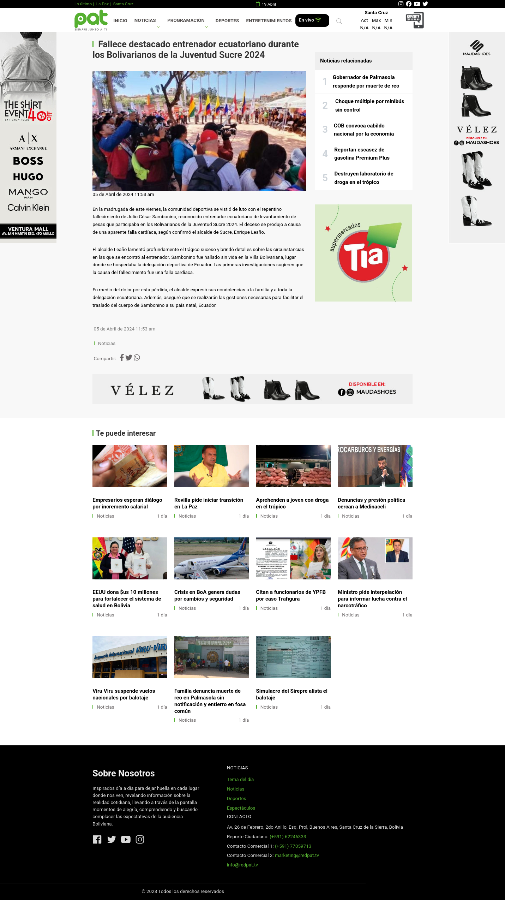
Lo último (83, 3)
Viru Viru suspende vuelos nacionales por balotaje (123, 694)
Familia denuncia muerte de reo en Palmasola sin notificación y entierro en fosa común (210, 701)
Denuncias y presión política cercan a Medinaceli (371, 503)
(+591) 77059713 (293, 846)
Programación (186, 20)
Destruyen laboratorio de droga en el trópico (364, 178)
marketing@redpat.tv (297, 855)
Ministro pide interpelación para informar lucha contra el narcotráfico (372, 599)
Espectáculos (241, 808)
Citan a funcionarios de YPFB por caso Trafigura (291, 595)
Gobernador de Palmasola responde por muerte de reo (366, 81)
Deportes (227, 20)
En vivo (310, 20)
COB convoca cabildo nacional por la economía (364, 130)
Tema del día (240, 779)
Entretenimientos (269, 20)
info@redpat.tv (242, 865)
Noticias (145, 20)
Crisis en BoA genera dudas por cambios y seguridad (207, 595)
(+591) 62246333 (288, 836)
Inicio (120, 20)
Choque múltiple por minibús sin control (369, 105)
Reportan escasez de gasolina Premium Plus (362, 154)
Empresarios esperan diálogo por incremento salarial (127, 503)
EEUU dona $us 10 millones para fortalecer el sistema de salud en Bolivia (126, 599)
